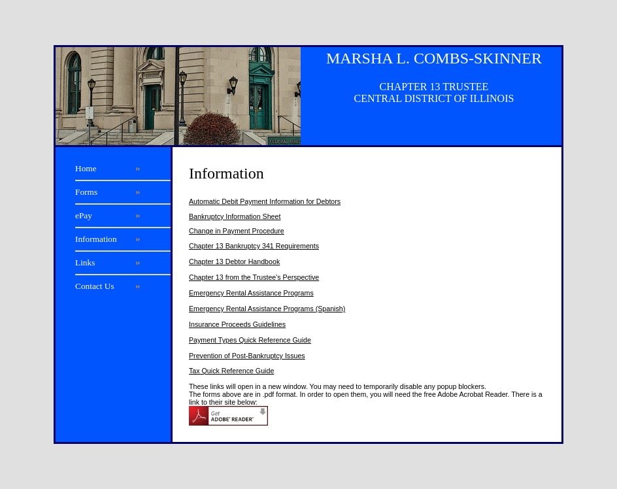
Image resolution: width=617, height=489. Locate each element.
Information (96, 239)
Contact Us (94, 286)
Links (85, 262)
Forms (86, 192)
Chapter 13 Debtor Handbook (234, 261)
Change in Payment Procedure (236, 231)
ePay (83, 215)
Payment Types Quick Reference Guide (250, 340)
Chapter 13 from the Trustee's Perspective (254, 277)
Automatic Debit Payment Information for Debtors (265, 201)
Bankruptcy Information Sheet (234, 216)
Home (86, 168)
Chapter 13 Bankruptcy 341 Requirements (254, 246)
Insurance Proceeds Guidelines (237, 324)
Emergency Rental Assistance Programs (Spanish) (267, 308)
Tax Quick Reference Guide (231, 371)
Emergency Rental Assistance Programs (251, 293)
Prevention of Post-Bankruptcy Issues (247, 356)
